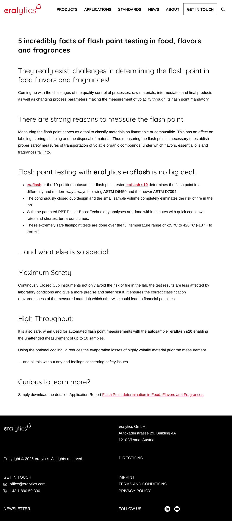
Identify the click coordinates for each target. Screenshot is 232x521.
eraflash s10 (136, 185)
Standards (129, 9)
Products (67, 9)
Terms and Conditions (143, 484)
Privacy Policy (135, 491)
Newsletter (17, 509)
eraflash (34, 185)
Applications (97, 9)
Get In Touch (200, 9)
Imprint (127, 477)
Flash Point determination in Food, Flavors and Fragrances (152, 394)
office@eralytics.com (24, 484)
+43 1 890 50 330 (21, 491)
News (153, 9)
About (172, 9)
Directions (131, 458)
